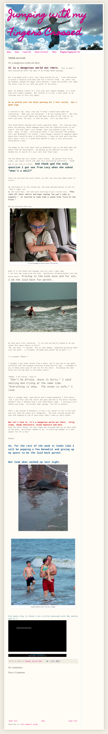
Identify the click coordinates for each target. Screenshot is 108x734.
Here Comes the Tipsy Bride (37, 654)
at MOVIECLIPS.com (42, 655)
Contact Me (27, 52)
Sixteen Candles (32, 655)
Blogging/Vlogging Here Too (70, 52)
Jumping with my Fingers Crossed (47, 24)
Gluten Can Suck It (41, 52)
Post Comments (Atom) (29, 724)
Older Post (73, 721)
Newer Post (13, 721)
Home (9, 52)
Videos (54, 52)
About (17, 52)
